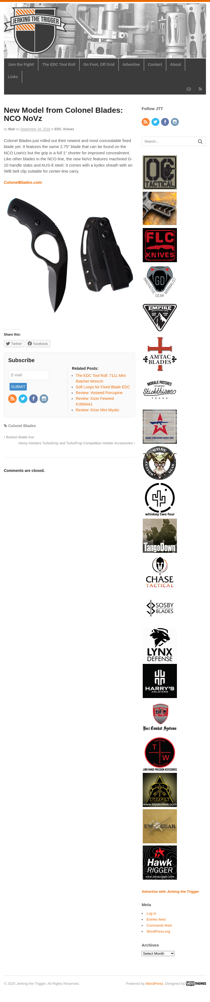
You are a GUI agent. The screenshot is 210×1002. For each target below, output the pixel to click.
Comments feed (159, 925)
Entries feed (156, 919)
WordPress (154, 984)
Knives (68, 129)
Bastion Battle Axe (19, 437)
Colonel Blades (22, 426)
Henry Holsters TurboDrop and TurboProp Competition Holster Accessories (77, 443)
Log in (151, 913)
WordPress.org (158, 931)
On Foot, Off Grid (99, 64)
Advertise (131, 64)
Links (13, 77)
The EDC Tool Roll (58, 64)
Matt (11, 129)
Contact (155, 64)
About (175, 64)
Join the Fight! (21, 64)
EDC (58, 129)
